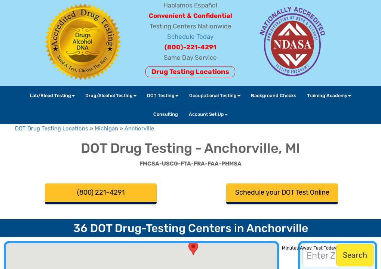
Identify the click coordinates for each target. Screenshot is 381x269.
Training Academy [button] (329, 95)
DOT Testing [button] (162, 95)
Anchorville (139, 128)
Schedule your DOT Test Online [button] (282, 192)
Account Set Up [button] (208, 114)
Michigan (106, 128)
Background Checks (273, 95)
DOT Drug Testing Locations (51, 128)
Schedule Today (190, 36)
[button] (193, 248)
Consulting (165, 114)
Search (355, 255)
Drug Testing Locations (190, 72)
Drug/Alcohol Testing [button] (110, 95)
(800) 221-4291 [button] (101, 192)
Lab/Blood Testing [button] (52, 95)
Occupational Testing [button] (214, 95)
